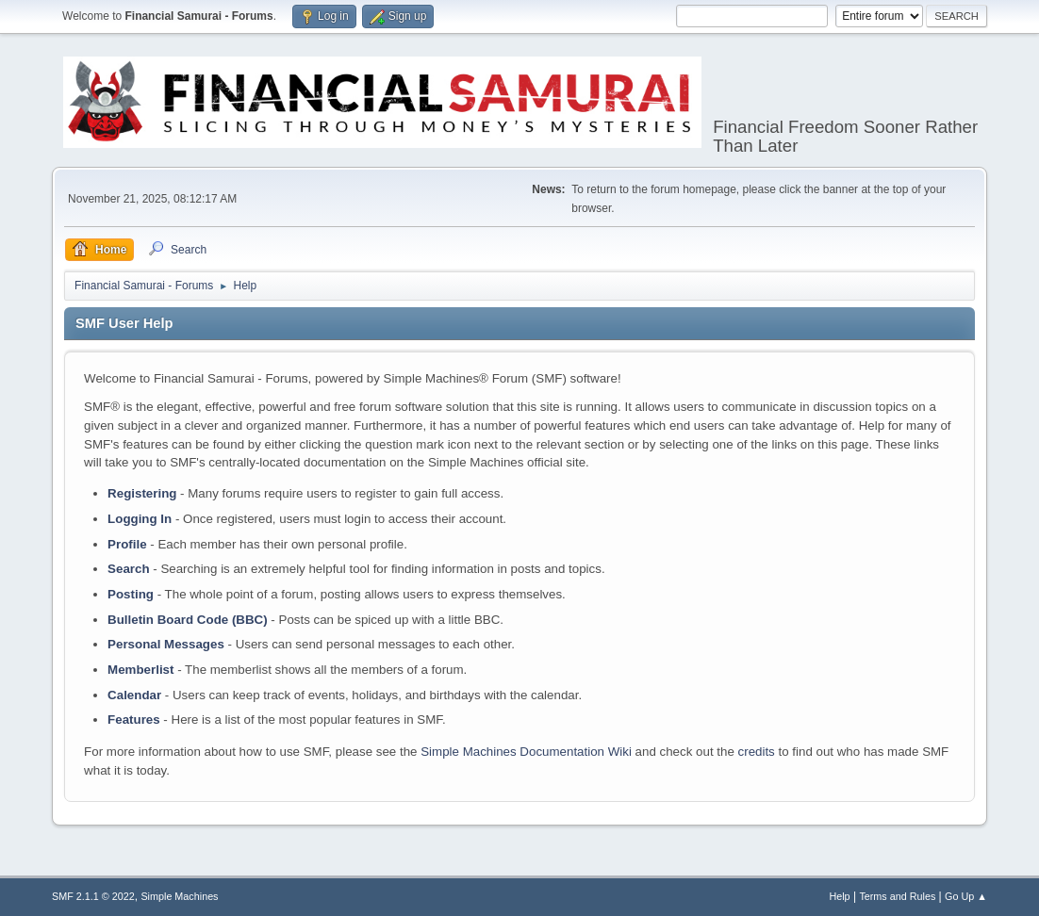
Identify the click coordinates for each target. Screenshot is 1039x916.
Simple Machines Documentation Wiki (526, 751)
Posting (130, 594)
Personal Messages (165, 644)
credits (756, 751)
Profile (126, 544)
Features (133, 719)
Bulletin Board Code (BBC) (187, 620)
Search (128, 569)
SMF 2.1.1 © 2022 (93, 896)
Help (839, 896)
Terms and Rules (897, 896)
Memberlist (140, 669)
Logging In (139, 519)
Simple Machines (179, 896)
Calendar (134, 695)
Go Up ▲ (966, 896)
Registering (141, 493)
